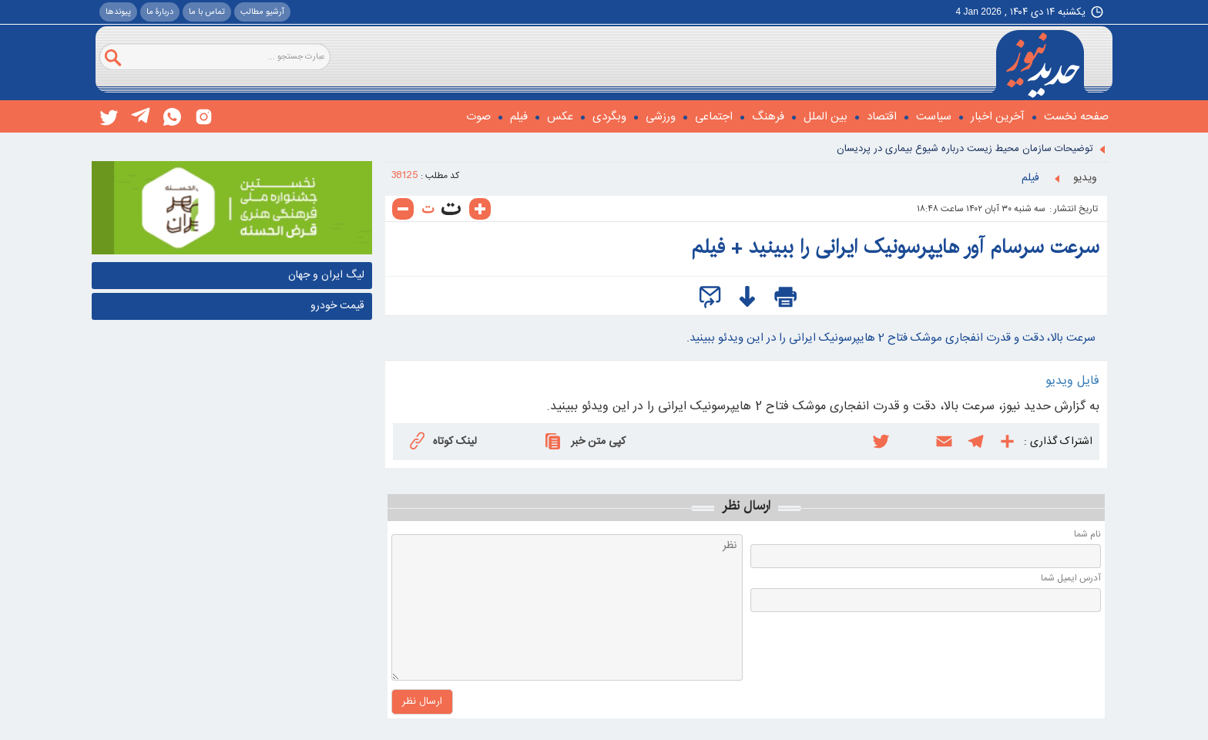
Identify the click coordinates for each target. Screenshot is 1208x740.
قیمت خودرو (337, 306)
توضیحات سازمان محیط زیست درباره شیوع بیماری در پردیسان (965, 148)
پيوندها (118, 12)
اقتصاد (882, 116)
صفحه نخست (1076, 116)
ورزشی (661, 116)
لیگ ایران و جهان (326, 275)
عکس (560, 116)
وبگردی (609, 116)
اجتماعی (714, 116)
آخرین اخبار (998, 116)
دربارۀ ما (159, 12)
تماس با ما (207, 12)
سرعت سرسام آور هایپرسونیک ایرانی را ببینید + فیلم (895, 247)
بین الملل (825, 116)
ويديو (1085, 178)
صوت (478, 116)
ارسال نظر (746, 505)
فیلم (519, 116)
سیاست (933, 116)
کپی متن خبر (583, 440)
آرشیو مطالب (262, 12)
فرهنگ (768, 116)
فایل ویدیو (1072, 381)
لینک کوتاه (441, 440)
